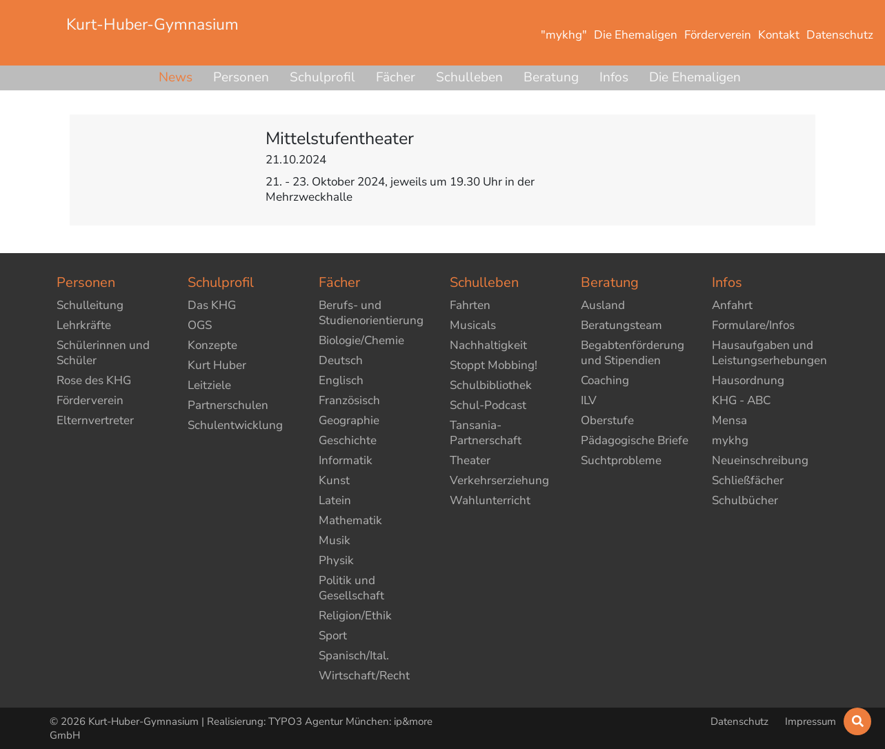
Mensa (729, 420)
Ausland (603, 305)
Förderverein (90, 400)
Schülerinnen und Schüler (103, 352)
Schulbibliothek (491, 385)
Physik (336, 560)
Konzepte (212, 345)
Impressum (810, 721)
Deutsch (341, 360)
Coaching (605, 380)
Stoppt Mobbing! (493, 365)
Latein (335, 500)
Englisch (341, 380)
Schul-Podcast (488, 405)
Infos (613, 77)
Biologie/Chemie (361, 340)
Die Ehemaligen (695, 77)
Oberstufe (607, 420)
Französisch (349, 400)
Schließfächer (748, 480)
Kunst (334, 480)
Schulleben (469, 77)
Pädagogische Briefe (634, 440)
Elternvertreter (95, 420)
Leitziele (209, 385)
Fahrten (470, 305)
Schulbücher (745, 500)
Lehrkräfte (84, 325)
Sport (333, 635)
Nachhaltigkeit (488, 345)
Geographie (349, 420)
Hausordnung (748, 380)
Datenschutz (740, 721)
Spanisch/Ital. (354, 655)
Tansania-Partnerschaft (485, 432)
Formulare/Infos (753, 325)
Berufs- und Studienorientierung (371, 312)
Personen (241, 77)
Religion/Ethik (355, 615)
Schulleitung (90, 305)
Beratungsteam (621, 325)
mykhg (730, 440)
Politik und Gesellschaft (351, 587)
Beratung (551, 77)
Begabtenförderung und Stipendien (632, 352)
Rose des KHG (94, 380)
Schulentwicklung (235, 425)
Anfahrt (732, 305)
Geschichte (348, 440)
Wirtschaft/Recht (364, 675)
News (175, 77)
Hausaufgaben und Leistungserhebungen (769, 352)
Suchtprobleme (621, 460)
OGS (200, 325)
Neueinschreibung (760, 460)
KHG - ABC (741, 400)
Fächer (395, 77)
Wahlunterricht (490, 500)
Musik (334, 540)
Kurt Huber (217, 365)
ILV (589, 400)
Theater (470, 460)
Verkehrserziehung (499, 480)
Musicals (473, 325)
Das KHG (212, 305)
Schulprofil (322, 77)
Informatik (345, 460)
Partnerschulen (228, 405)
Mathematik (350, 520)
